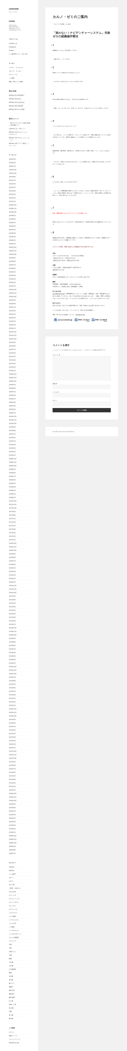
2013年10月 (12, 674)
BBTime (11, 870)
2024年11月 (12, 208)
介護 (10, 955)
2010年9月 (12, 804)
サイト (55, 400)
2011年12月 (12, 751)
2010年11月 (12, 797)
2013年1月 (12, 705)
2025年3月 (12, 194)
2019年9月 (12, 427)
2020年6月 (12, 395)
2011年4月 (12, 779)
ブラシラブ (12, 941)
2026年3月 (12, 163)
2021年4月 (12, 360)
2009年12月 (12, 836)
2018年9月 (12, 469)
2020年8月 (12, 388)
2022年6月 (12, 311)
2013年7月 (12, 684)
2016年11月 (12, 547)
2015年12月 (12, 586)
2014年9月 (12, 638)
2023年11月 (12, 251)
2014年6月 (12, 645)
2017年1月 (12, 540)
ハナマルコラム (14, 920)
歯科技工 (12, 994)
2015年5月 (12, 610)
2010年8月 (12, 808)
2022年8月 (12, 304)
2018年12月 (12, 459)
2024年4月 (12, 233)
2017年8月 (12, 515)
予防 (10, 944)
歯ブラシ (12, 983)
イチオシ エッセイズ (16, 67)
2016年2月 (12, 578)
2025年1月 (12, 201)
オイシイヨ (12, 895)
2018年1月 (12, 497)
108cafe (11, 867)
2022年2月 (12, 325)
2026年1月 (12, 166)
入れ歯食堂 (12, 969)
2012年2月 (12, 744)
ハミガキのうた (14, 930)
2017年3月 (12, 533)
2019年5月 (12, 441)
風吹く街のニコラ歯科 (16, 82)
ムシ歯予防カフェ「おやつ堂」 (19, 54)
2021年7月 (12, 349)
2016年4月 (12, 571)
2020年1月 (12, 413)
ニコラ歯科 (12, 916)
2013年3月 (12, 698)
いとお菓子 (12, 874)
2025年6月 (12, 184)
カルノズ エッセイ (15, 71)
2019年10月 (12, 423)
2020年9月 (12, 385)
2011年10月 (12, 758)
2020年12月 (12, 374)
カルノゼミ (12, 906)
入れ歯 (11, 962)
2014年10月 (12, 635)
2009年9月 (12, 846)
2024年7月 (12, 223)
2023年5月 (12, 272)
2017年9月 (12, 512)
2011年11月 (12, 755)
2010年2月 (12, 829)
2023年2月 (12, 282)
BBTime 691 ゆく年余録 (16, 109)
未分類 (11, 976)
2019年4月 (12, 445)
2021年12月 (12, 332)
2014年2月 (12, 660)
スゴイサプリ (13, 913)
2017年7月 (12, 519)
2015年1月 (12, 624)
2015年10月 (12, 593)
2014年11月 (12, 631)
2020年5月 (12, 399)
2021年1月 (12, 371)
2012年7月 (12, 726)
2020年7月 (12, 392)
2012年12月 (12, 709)
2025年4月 (12, 191)
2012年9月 (12, 719)
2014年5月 (12, 649)
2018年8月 (12, 473)
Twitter (11, 50)
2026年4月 (12, 159)
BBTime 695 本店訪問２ (16, 95)
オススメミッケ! (14, 899)
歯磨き (11, 987)
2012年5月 (12, 734)
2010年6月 (12, 815)
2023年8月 (12, 261)
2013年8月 (12, 681)
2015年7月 (12, 603)
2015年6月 (12, 607)
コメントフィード (14, 1039)
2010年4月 (12, 822)
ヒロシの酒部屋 (14, 937)
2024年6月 (12, 226)
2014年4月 (12, 652)
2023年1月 (12, 286)
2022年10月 (12, 297)
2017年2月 (12, 536)
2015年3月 (12, 617)
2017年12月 (12, 501)
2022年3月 (12, 321)
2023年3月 (12, 279)
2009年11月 (12, 839)
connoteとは (13, 43)
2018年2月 (12, 494)
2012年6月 (12, 730)
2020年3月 (12, 406)
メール (56, 392)
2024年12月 (12, 205)
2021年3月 (12, 363)
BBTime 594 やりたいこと (17, 132)
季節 (10, 973)
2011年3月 (12, 783)
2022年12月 (12, 289)
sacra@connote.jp (59, 294)
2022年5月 (12, 314)
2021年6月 (12, 353)
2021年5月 (12, 356)
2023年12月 (12, 247)
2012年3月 (12, 741)
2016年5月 (12, 568)
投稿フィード (13, 1036)
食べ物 (11, 1015)
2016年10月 (12, 550)
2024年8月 (12, 219)
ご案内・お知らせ (14, 888)
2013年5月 (12, 691)
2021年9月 (12, 342)
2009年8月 (12, 850)
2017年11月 (12, 504)
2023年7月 (12, 265)
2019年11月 (12, 420)
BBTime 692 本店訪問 (16, 106)
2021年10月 (12, 339)
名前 (55, 384)
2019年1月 (12, 455)
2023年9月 (12, 258)
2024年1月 (12, 244)
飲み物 (11, 1018)
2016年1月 (12, 582)
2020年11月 (12, 378)
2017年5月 (12, 526)
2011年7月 (12, 769)
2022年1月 (12, 328)
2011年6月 (12, 772)
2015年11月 (12, 589)
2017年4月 (12, 529)
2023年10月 (12, 254)
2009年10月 (12, 843)
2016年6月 (12, 564)
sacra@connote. (80, 314)
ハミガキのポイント (15, 934)
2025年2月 (12, 198)
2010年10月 (12, 800)
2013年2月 (12, 702)
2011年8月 (12, 765)
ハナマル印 (12, 923)
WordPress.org (14, 1043)
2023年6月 (12, 268)
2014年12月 (12, 628)
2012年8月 (12, 723)
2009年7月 (12, 853)
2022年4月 (12, 318)
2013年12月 (12, 667)
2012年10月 (12, 716)
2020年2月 (12, 409)
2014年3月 (12, 656)
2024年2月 (12, 240)
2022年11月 (12, 293)
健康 (10, 959)
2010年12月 (12, 793)
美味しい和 (12, 1004)
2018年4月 (12, 487)
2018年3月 (12, 490)
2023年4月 (12, 275)
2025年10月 (12, 173)
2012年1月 (12, 748)
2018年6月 (12, 480)
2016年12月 (12, 543)
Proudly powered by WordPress (63, 432)
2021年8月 (12, 346)
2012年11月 (12, 712)
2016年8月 (12, 557)
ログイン (12, 1032)
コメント (56, 355)
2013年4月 (12, 695)
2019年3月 (12, 448)
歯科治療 (12, 997)
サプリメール (13, 75)
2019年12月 (12, 416)
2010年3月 (12, 825)
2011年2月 (12, 786)
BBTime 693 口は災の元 (16, 102)
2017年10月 (12, 508)
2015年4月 (12, 614)
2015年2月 (12, 621)
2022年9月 (12, 300)
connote (14, 8)
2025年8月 (12, 177)
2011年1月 (12, 790)
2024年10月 (12, 212)
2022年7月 (12, 307)
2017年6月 (12, 522)
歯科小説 (12, 990)
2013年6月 (12, 688)
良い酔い (12, 1008)
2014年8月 (12, 642)
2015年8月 (12, 600)
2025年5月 (12, 187)
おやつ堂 (12, 885)
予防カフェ (12, 951)
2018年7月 (12, 476)
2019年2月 (12, 452)
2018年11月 (12, 462)
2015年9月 (12, 596)
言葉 (10, 1011)
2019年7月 (12, 434)
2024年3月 (12, 237)
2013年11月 (12, 670)
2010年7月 (12, 811)
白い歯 (11, 1001)
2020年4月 (12, 402)
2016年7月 (12, 561)
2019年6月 (12, 437)
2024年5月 (12, 230)
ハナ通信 (12, 78)
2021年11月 (12, 335)
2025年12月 (12, 170)
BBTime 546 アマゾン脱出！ (18, 143)
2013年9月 (12, 677)
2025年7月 (12, 180)
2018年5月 (12, 483)
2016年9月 (12, 554)
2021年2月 (12, 367)
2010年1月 (12, 832)
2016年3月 (12, 575)
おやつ (11, 877)
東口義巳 (13, 125)
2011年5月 (12, 776)
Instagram (12, 47)
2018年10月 (12, 466)
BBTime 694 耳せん (15, 99)
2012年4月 (12, 737)
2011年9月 (12, 762)
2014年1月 (12, 663)
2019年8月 (12, 430)
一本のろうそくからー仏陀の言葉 (19, 123)
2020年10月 (12, 381)
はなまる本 (12, 892)
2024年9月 (12, 215)
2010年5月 (12, 818)
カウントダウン (14, 902)
